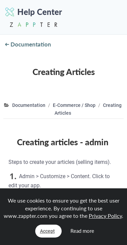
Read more (82, 231)
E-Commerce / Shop (74, 105)
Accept (47, 231)
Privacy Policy (105, 215)
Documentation (28, 44)
